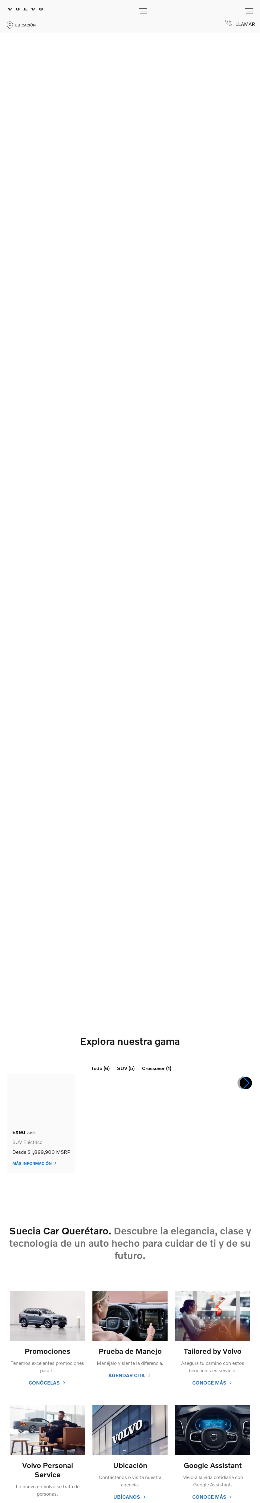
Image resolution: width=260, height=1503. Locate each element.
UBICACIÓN (21, 25)
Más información (35, 1163)
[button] (246, 1083)
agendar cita (129, 1375)
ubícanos (130, 1497)
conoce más (212, 1382)
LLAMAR (240, 23)
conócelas (47, 1382)
